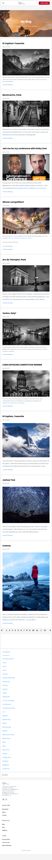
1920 (4, 662)
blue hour (6, 750)
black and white (8, 735)
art (3, 712)
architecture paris (8, 708)
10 (33, 630)
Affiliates (4, 830)
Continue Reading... (7, 84)
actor (4, 670)
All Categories (6, 655)
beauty (4, 731)
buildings (5, 765)
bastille (5, 716)
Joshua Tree (8, 480)
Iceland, (6, 545)
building (5, 761)
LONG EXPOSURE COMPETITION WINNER (22, 364)
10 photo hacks (7, 659)
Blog (3, 824)
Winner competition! (13, 202)
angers (5, 689)
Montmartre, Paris (11, 95)
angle (4, 693)
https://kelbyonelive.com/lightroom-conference (30, 188)
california (5, 769)
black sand (6, 738)
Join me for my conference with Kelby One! (24, 148)
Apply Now (44, 3)
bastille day (6, 719)
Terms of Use (6, 842)
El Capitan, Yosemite (13, 416)
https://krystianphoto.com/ (13, 403)
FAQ (3, 827)
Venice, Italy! (9, 313)
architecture (6, 704)
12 (41, 630)
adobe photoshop (8, 678)
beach (4, 723)
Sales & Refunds (6, 845)
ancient (5, 685)
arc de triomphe (8, 700)
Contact (4, 815)
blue (4, 746)
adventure (6, 681)
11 (37, 630)
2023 (4, 666)
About (4, 812)
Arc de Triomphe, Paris (14, 259)
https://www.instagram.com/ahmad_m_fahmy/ (20, 238)
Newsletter (5, 809)
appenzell (6, 697)
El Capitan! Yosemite (13, 43)
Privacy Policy (6, 839)
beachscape (6, 727)
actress (5, 674)
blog (4, 742)
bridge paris (6, 757)
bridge (4, 753)
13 (45, 630)
